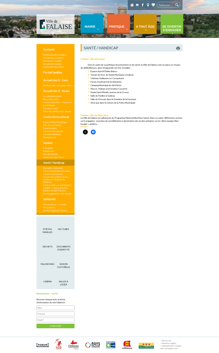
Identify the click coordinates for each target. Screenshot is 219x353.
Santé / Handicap (53, 162)
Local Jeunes (49, 105)
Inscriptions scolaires (53, 57)
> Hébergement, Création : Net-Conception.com (171, 347)
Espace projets (50, 128)
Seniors (48, 142)
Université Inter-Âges (53, 67)
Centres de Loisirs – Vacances (57, 102)
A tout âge (145, 28)
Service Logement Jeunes (55, 210)
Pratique (118, 28)
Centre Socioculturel (56, 117)
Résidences (48, 151)
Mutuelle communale (53, 168)
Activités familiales (52, 134)
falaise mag (47, 264)
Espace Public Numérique (55, 122)
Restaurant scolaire (52, 60)
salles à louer (63, 283)
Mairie (92, 28)
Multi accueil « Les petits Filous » (58, 85)
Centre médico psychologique (57, 185)
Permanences (49, 137)
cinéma (47, 281)
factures (63, 229)
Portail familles (52, 72)
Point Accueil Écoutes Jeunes (57, 111)
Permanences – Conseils (54, 204)
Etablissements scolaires (55, 54)
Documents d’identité (63, 248)
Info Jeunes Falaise (52, 125)
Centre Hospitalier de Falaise (56, 171)
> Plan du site (165, 340)
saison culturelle (63, 265)
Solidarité (49, 199)
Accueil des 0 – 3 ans (55, 80)
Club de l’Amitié (50, 154)
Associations (49, 207)
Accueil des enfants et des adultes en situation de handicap (55, 179)
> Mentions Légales (168, 343)
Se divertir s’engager (171, 29)
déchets (47, 246)
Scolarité (49, 49)
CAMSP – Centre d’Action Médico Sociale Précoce (55, 189)
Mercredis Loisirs (51, 99)
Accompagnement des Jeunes (57, 193)
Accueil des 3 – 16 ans (56, 91)
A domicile (48, 148)
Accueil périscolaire (52, 64)
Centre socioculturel (53, 174)
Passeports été (50, 108)
